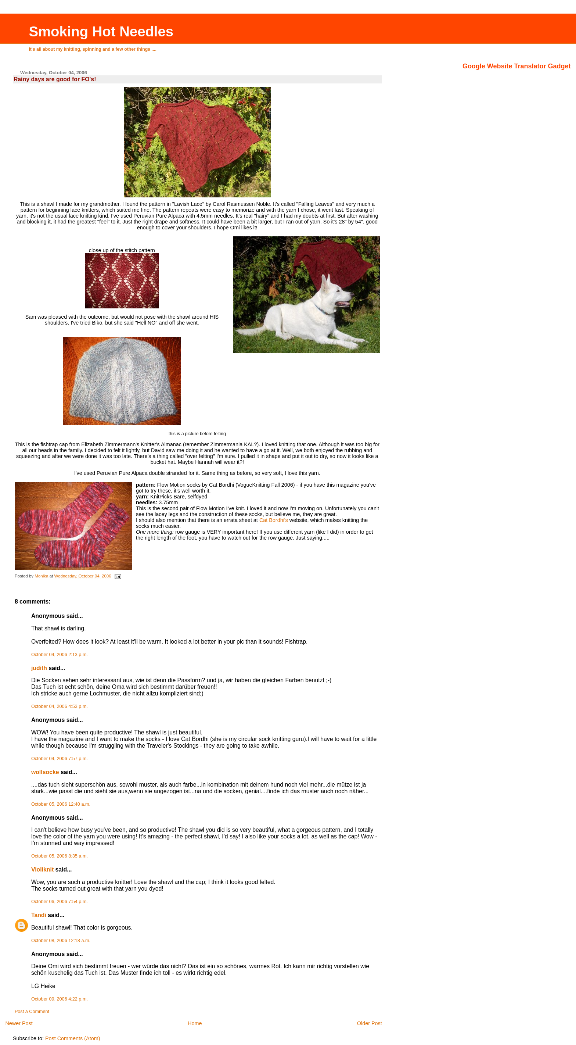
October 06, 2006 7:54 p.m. (59, 901)
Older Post (369, 1023)
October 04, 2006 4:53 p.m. (59, 706)
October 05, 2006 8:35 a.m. (59, 856)
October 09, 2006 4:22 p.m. (59, 999)
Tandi (38, 915)
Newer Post (18, 1023)
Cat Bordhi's (273, 520)
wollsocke (45, 772)
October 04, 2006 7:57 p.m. (59, 758)
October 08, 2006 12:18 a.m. (60, 940)
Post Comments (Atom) (72, 1038)
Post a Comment (32, 1011)
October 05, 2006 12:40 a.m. (60, 804)
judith (39, 668)
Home (195, 1023)
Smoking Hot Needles (101, 31)
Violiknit (42, 869)
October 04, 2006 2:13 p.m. (59, 654)
